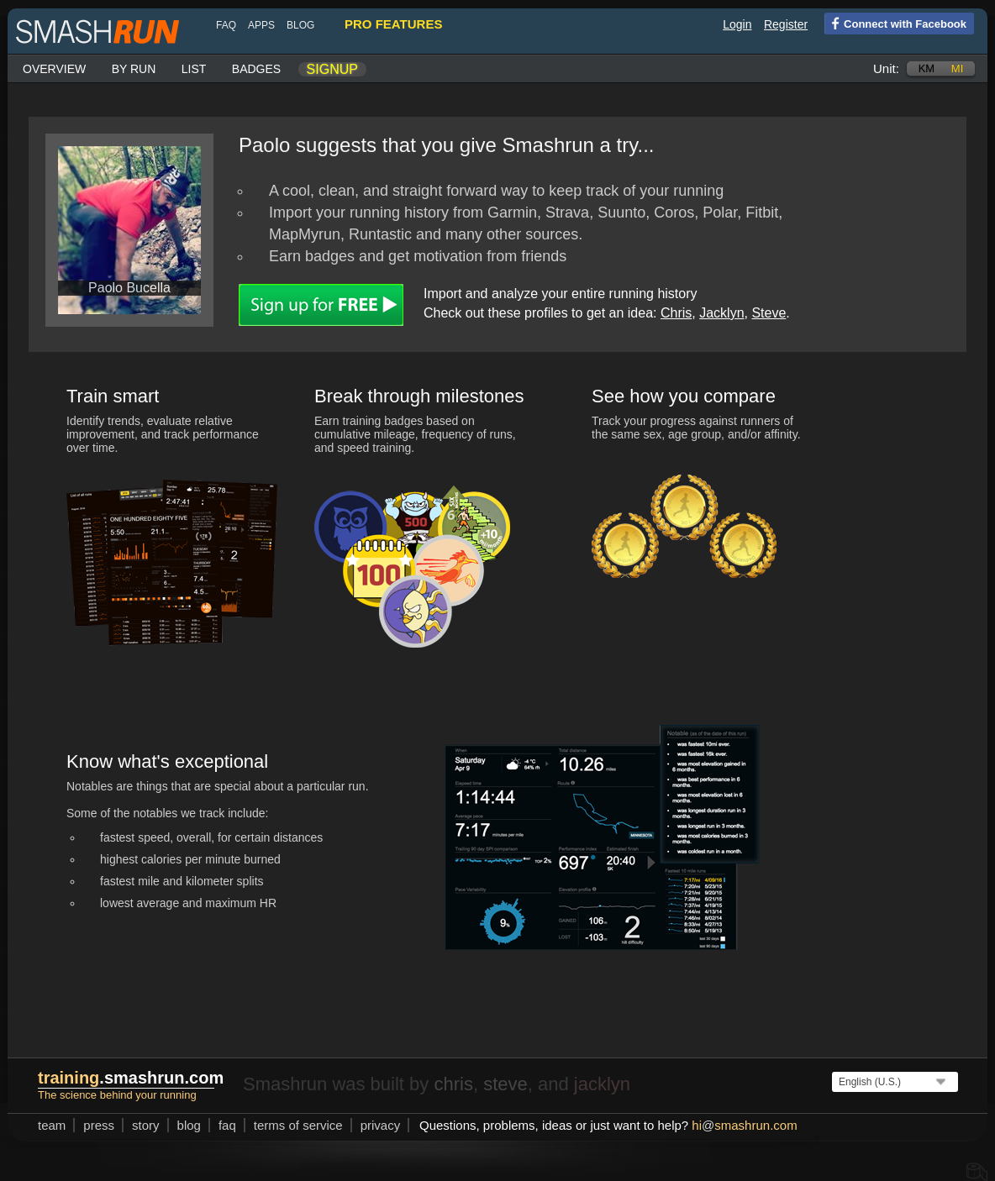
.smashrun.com (131, 1077)
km (927, 68)
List (194, 69)
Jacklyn (721, 313)
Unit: (886, 68)
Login (737, 24)
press (98, 1125)
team (52, 1125)
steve (505, 1083)
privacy (381, 1125)
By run (134, 69)
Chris (676, 313)
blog (300, 25)
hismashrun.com (744, 1125)
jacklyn (602, 1083)
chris (453, 1083)
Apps (261, 25)
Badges (256, 69)
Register (786, 24)
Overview (54, 69)
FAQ (226, 25)
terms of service (298, 1125)
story (146, 1125)
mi (957, 68)
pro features (393, 24)
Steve (768, 313)
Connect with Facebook (895, 22)
